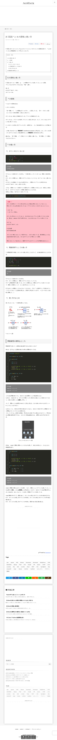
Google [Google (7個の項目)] (29, 564)
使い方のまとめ (12, 68)
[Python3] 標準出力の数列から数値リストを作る (18, 611)
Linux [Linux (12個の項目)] (49, 564)
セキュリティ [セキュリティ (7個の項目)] (40, 569)
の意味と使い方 (11, 58)
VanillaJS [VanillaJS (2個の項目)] (32, 569)
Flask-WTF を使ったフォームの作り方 (15, 594)
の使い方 (10, 62)
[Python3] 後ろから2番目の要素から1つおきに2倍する (19, 600)
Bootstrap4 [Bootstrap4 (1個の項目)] (35, 562)
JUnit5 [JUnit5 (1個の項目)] (43, 564)
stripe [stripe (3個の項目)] (15, 569)
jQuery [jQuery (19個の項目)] (38, 564)
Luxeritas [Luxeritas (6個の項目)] (9, 566)
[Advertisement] (28, 16)
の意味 (9, 60)
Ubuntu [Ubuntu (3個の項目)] (20, 569)
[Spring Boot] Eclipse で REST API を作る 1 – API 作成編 (18, 680)
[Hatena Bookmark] (36, 44)
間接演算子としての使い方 (15, 66)
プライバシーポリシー (36, 729)
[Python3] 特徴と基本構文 (12, 606)
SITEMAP (27, 729)
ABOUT (21, 729)
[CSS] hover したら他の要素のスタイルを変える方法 (17, 676)
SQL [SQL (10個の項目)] (49, 566)
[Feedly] (41, 578)
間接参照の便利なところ (13, 70)
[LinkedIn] (22, 578)
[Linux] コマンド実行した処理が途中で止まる (15, 678)
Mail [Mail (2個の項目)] (18, 566)
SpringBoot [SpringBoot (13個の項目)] (43, 566)
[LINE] (28, 578)
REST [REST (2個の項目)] (33, 566)
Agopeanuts (48, 552)
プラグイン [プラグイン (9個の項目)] (47, 569)
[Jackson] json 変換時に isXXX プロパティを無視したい (18, 675)
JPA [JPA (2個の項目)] (34, 564)
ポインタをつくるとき (14, 64)
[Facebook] (31, 44)
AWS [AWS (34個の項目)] (17, 562)
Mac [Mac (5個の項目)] (14, 566)
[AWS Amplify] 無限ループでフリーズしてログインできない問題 (19, 673)
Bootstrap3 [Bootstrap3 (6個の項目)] (28, 562)
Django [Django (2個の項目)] (15, 564)
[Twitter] (9, 578)
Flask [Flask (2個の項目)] (20, 564)
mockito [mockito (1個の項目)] (23, 566)
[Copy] (48, 44)
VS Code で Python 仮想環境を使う (15, 617)
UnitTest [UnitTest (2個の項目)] (26, 569)
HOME (7, 28)
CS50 (18, 39)
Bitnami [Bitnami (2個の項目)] (22, 562)
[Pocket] (42, 44)
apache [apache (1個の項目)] (12, 562)
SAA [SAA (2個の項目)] (37, 566)
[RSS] (35, 578)
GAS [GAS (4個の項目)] (25, 564)
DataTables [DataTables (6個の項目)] (9, 564)
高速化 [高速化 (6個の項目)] (8, 571)
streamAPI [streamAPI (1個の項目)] (9, 569)
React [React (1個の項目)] (28, 566)
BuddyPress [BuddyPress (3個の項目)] (43, 562)
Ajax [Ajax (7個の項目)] (8, 562)
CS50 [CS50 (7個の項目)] (49, 562)
